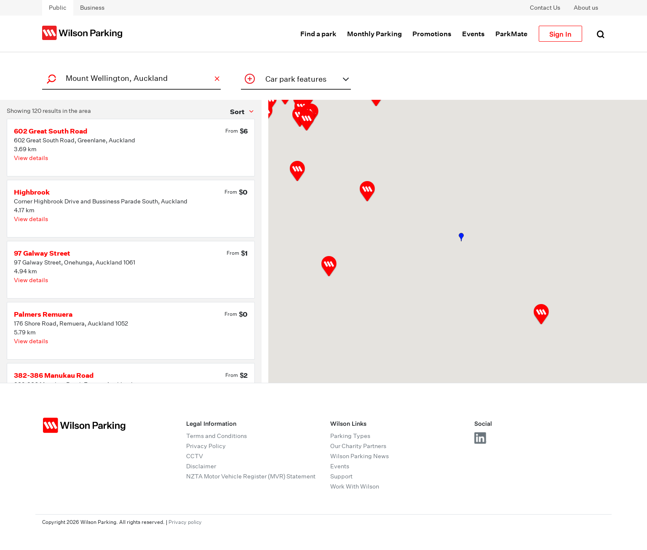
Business (92, 7)
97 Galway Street (42, 253)
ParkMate (511, 33)
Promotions (432, 33)
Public (58, 7)
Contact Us (545, 7)
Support (341, 476)
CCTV (194, 456)
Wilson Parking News (359, 456)
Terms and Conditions (216, 436)
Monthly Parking (374, 33)
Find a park (318, 33)
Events (473, 33)
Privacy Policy (206, 446)
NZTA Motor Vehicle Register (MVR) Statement (250, 476)
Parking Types (350, 436)
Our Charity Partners (358, 446)
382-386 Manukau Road (54, 375)
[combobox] (130, 78)
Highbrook (32, 192)
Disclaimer (201, 466)
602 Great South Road (50, 131)
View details (31, 158)
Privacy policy (185, 522)
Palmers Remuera (43, 314)
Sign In (560, 33)
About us (586, 7)
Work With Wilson (354, 486)
